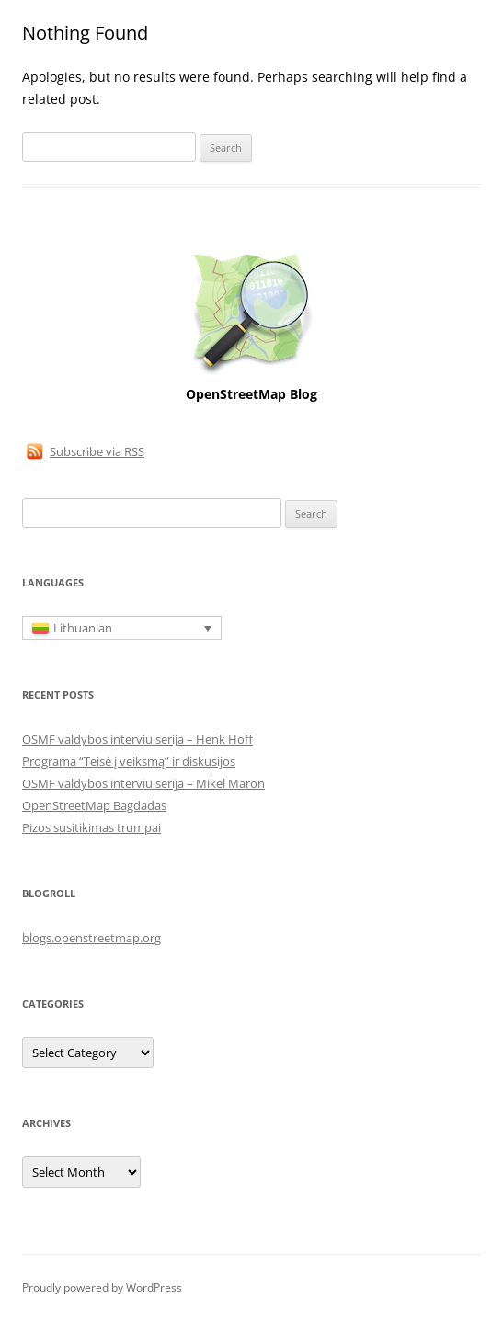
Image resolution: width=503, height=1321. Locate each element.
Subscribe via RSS (97, 451)
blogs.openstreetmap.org (91, 937)
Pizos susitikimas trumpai (91, 827)
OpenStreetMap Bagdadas (94, 805)
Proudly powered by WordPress (102, 1287)
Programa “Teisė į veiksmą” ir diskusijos (128, 761)
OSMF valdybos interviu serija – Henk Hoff (137, 739)
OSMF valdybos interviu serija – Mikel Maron (143, 783)
